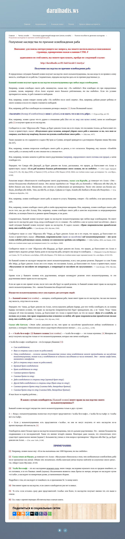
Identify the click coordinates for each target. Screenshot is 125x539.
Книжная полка (57, 24)
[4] (103, 333)
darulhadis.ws (62, 10)
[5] (61, 342)
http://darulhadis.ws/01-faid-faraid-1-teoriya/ (62, 63)
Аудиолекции (40, 24)
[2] (14, 122)
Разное (71, 24)
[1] (69, 108)
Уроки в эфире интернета (89, 24)
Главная (27, 24)
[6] (37, 425)
